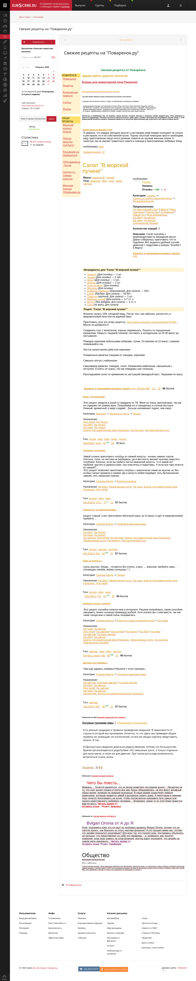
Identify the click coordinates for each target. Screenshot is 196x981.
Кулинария (38, 17)
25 (33, 84)
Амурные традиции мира (98, 722)
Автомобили (113, 918)
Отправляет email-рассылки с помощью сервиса (55, 5)
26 (38, 84)
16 (23, 81)
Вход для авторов (27, 918)
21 (48, 81)
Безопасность (55, 928)
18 (33, 81)
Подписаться (38, 42)
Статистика (29, 137)
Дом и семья (24, 17)
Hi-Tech (110, 945)
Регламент (24, 928)
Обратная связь (56, 937)
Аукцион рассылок (87, 933)
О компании (54, 918)
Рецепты (68, 85)
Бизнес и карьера (115, 933)
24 (28, 84)
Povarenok (34, 129)
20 (43, 81)
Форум (67, 109)
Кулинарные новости (70, 94)
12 (38, 78)
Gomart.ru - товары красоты (69, 175)
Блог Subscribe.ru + (57, 923)
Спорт (145, 918)
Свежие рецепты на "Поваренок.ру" (46, 29)
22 (53, 81)
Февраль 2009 (42, 67)
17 (28, 81)
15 (53, 78)
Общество (147, 937)
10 (28, 78)
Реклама (82, 918)
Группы (103, 3)
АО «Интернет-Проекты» (45, 967)
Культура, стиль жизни (153, 947)
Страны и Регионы (151, 933)
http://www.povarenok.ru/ (33, 105)
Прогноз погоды (150, 923)
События (82, 937)
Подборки (123, 3)
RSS (53, 57)
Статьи (67, 102)
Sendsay (81, 928)
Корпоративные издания (90, 923)
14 (48, 78)
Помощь (23, 933)
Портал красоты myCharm (68, 142)
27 (43, 84)
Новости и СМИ (149, 928)
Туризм (110, 923)
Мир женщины (114, 928)
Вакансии (53, 933)
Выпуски (83, 3)
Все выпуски (126, 39)
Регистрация (25, 923)
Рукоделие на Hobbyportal (71, 153)
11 (33, 78)
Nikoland (182, 967)
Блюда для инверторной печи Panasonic (110, 82)
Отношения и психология (132, 722)
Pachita (146, 182)
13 (43, 78)
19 (38, 81)
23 (23, 84)
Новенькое (69, 79)
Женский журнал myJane (68, 128)
